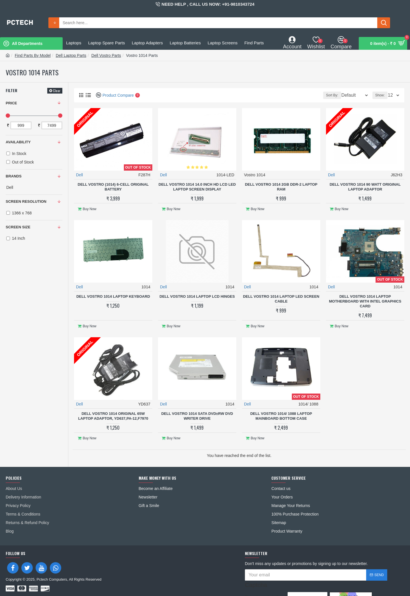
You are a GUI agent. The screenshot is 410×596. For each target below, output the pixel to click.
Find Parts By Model (33, 55)
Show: (381, 95)
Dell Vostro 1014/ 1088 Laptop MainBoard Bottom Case (281, 410)
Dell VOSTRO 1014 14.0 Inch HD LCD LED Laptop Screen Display (197, 186)
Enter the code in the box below (263, 575)
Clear (56, 90)
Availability (18, 142)
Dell (79, 174)
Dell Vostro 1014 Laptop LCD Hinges (197, 294)
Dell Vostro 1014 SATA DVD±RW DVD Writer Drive (197, 410)
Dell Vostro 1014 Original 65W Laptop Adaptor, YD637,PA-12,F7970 (113, 410)
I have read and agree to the (286, 587)
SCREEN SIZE (18, 227)
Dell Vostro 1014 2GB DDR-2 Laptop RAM (281, 186)
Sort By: (328, 95)
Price (11, 103)
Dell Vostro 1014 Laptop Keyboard (113, 294)
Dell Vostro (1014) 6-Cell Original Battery (113, 186)
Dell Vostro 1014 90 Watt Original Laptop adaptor (365, 186)
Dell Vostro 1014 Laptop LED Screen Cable (281, 296)
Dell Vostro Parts (106, 55)
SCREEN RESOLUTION (26, 201)
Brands (14, 176)
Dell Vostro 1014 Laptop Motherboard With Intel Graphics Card (365, 299)
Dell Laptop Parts (71, 55)
